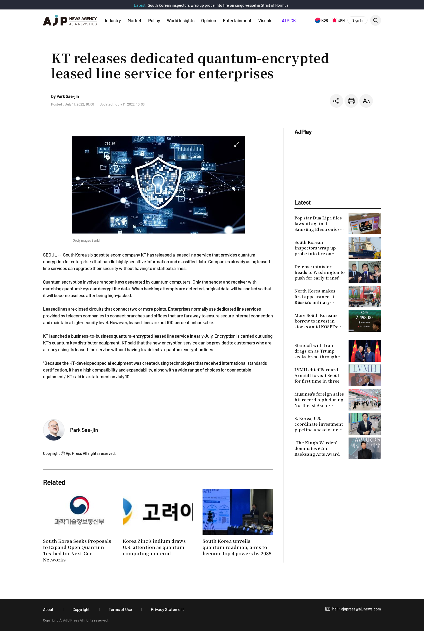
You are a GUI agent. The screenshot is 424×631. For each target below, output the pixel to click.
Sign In (357, 20)
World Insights (180, 20)
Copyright (81, 609)
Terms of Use (120, 609)
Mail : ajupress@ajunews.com (356, 609)
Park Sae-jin (84, 429)
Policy (154, 20)
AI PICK (289, 20)
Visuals (265, 20)
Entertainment (237, 20)
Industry (113, 20)
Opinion (208, 20)
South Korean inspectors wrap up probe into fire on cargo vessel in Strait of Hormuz (218, 5)
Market (134, 20)
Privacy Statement (167, 609)
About (48, 609)
